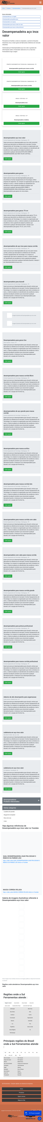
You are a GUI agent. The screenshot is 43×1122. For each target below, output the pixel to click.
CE (5, 1055)
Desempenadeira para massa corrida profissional (13, 27)
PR (21, 1052)
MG (9, 1052)
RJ (5, 1052)
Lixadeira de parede (9, 811)
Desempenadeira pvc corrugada (9, 16)
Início (21, 1089)
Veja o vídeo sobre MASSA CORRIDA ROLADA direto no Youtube (21, 892)
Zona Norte (16, 1003)
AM (16, 1055)
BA (37, 1052)
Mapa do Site (21, 1100)
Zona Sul (32, 1003)
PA (19, 1055)
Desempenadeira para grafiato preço (10, 19)
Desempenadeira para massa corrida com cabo (13, 24)
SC (25, 1052)
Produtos (21, 1092)
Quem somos (21, 1096)
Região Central (8, 1003)
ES (13, 1052)
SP (17, 1052)
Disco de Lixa (7, 818)
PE (33, 1052)
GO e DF (10, 1055)
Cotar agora (21, 72)
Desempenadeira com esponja (9, 21)
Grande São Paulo (16, 1005)
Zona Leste (7, 1005)
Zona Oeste (24, 1003)
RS (29, 1052)
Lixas (5, 821)
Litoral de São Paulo (27, 1005)
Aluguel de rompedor (9, 815)
